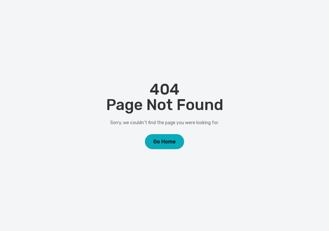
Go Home (164, 142)
